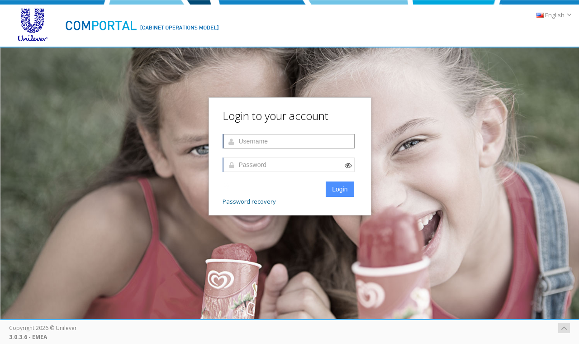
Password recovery (249, 201)
